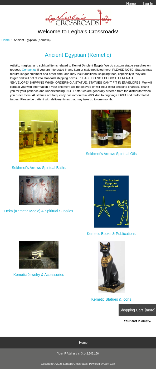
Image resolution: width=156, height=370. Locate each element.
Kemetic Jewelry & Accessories (38, 272)
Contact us (29, 69)
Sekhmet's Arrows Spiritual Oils (111, 151)
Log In (148, 4)
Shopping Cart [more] (137, 310)
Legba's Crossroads (75, 363)
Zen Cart (109, 363)
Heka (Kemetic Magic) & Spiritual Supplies (38, 208)
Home (131, 4)
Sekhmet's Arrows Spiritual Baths (39, 165)
